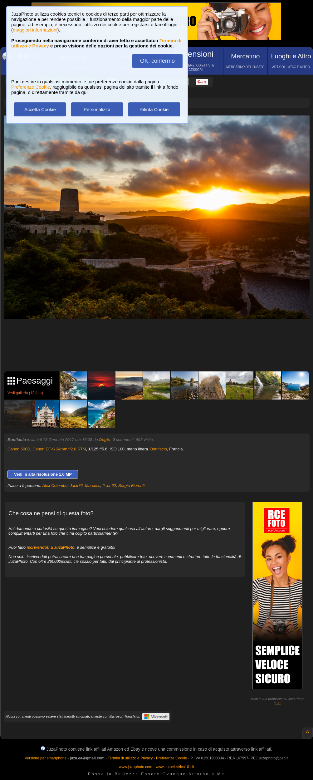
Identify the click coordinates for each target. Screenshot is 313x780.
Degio (104, 439)
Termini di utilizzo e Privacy (130, 758)
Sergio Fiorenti (131, 485)
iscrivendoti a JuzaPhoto (51, 547)
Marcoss (92, 485)
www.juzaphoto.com (135, 767)
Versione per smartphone (45, 758)
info (277, 703)
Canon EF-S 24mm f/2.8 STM (59, 449)
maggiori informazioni (35, 29)
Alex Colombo (55, 485)
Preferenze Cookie (30, 87)
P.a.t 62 (109, 485)
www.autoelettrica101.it (174, 767)
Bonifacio (158, 449)
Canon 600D (18, 449)
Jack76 (76, 485)
